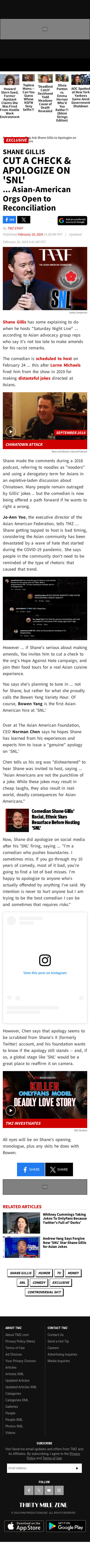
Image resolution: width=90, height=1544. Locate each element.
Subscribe (77, 1468)
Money (73, 1273)
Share (31, 1170)
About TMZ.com (17, 1335)
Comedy (38, 1282)
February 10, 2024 (30, 234)
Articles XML (14, 1374)
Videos (10, 1433)
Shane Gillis (20, 1273)
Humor (44, 1273)
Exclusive (60, 1282)
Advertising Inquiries (62, 1354)
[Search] (83, 64)
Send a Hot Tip (58, 1341)
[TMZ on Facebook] (29, 1490)
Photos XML (14, 1426)
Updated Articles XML (21, 1387)
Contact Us (56, 1335)
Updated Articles (17, 1380)
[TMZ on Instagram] (59, 1490)
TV (59, 1273)
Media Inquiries (59, 1361)
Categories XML (16, 1400)
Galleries (11, 1407)
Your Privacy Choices (20, 1361)
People (10, 1413)
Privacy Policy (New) (20, 1341)
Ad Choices (13, 1354)
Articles (11, 1367)
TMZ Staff (15, 228)
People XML (14, 1420)
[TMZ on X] (39, 1490)
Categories (13, 1393)
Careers (53, 1348)
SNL (22, 1282)
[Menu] (6, 64)
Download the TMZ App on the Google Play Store (66, 1526)
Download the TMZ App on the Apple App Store (24, 1526)
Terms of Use (15, 1348)
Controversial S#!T (44, 1292)
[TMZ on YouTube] (49, 1490)
